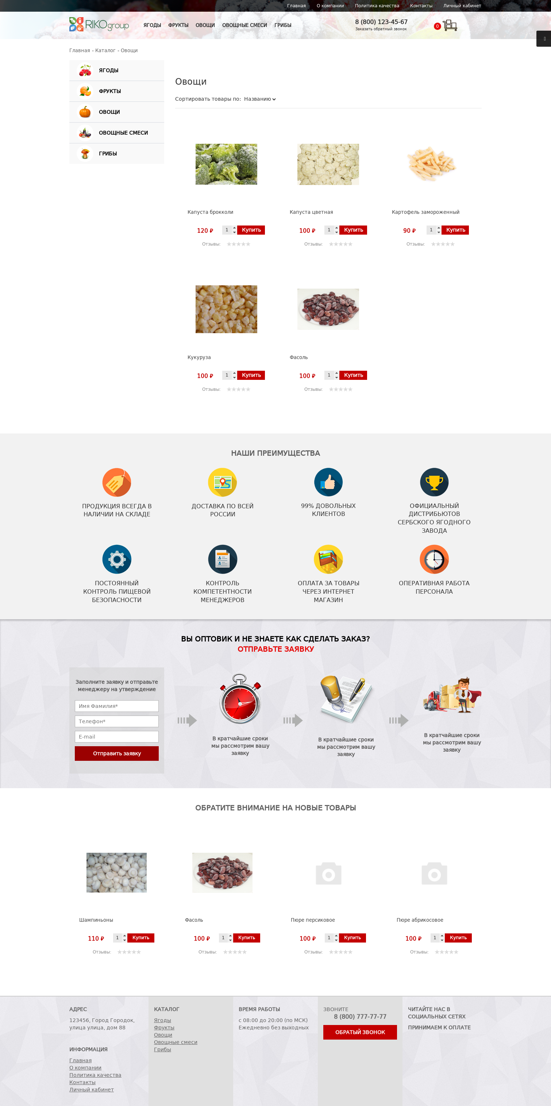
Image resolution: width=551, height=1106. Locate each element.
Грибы (282, 25)
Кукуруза (199, 357)
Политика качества (377, 5)
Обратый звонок (360, 1032)
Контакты (421, 5)
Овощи (205, 25)
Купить (251, 230)
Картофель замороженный (425, 212)
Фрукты (178, 25)
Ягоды (152, 25)
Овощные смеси (244, 25)
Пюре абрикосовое (420, 920)
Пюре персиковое (313, 920)
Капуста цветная (311, 212)
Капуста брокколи (210, 212)
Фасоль (299, 357)
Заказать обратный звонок (381, 29)
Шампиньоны (96, 920)
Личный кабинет (462, 5)
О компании (330, 5)
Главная (296, 5)
